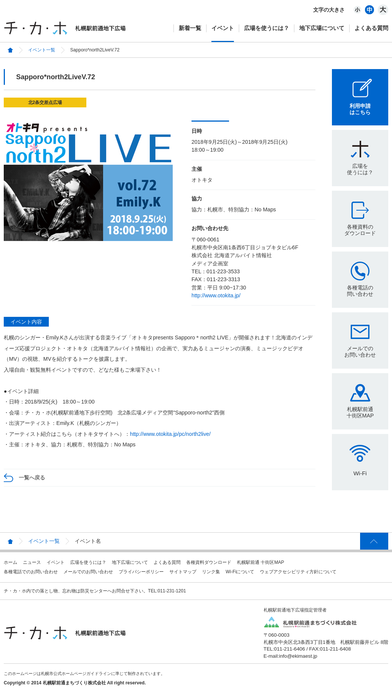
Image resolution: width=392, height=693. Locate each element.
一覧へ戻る (32, 478)
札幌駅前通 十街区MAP (260, 562)
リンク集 (211, 571)
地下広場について (321, 28)
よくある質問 (371, 28)
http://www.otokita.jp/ (215, 295)
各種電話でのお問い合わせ (31, 571)
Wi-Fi (359, 473)
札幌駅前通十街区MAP (360, 412)
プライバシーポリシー (141, 571)
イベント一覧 (41, 50)
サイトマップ (182, 571)
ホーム (10, 562)
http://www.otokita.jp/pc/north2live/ (170, 434)
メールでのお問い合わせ (360, 351)
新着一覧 (190, 28)
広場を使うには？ (266, 28)
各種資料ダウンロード (208, 562)
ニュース (32, 562)
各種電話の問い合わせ (360, 291)
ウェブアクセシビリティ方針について (298, 571)
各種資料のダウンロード (360, 230)
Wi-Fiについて (240, 571)
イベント (222, 28)
